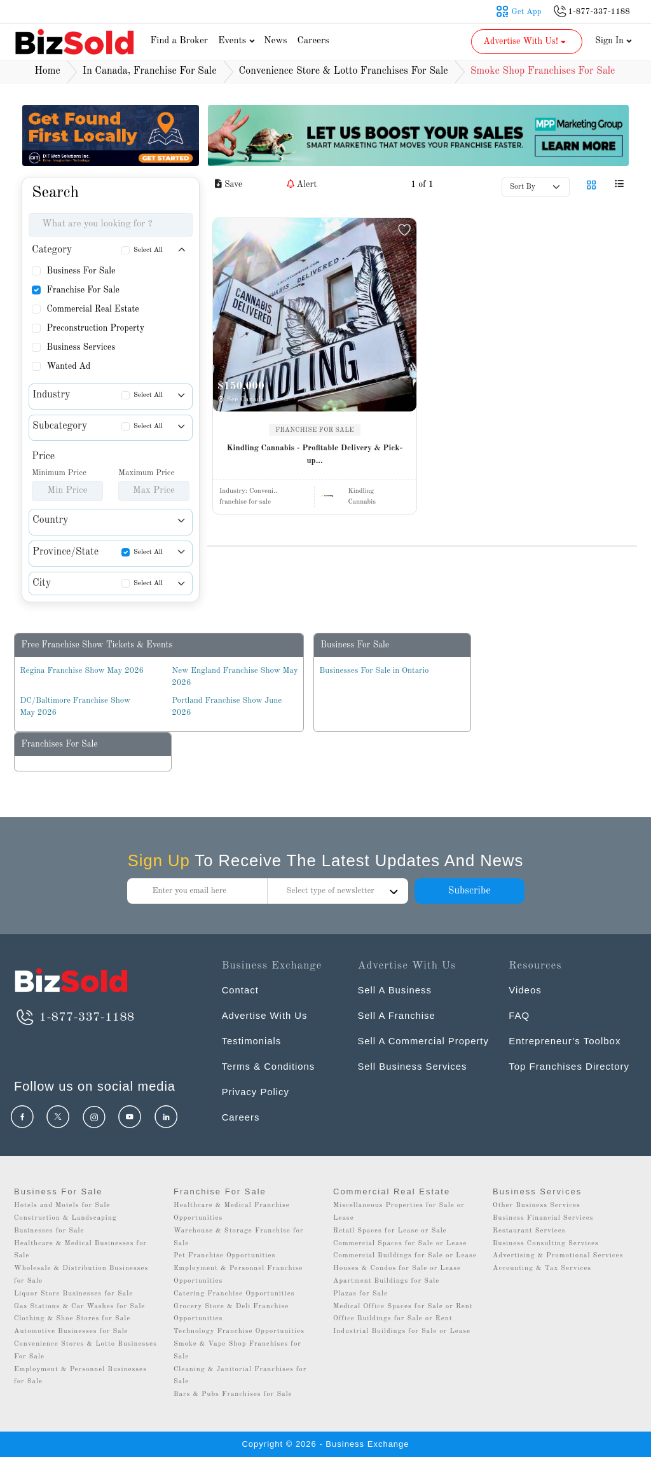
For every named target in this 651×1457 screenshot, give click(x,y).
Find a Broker (179, 41)
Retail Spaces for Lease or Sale (390, 1230)
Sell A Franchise (396, 1015)
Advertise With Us (265, 1015)
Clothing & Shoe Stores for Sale (72, 1318)
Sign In (613, 40)
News (275, 41)
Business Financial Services (543, 1218)
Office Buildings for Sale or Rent (393, 1318)
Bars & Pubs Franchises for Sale (233, 1394)
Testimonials (252, 1040)
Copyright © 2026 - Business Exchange (325, 1444)
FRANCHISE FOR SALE (314, 430)
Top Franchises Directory (569, 1066)
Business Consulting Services (546, 1243)
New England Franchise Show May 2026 (235, 676)
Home (47, 71)
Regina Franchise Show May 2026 (82, 670)
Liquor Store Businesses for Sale (73, 1293)
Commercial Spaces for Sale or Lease (400, 1243)
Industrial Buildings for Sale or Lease (401, 1331)
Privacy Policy (256, 1091)
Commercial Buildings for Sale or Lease (405, 1255)
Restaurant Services (529, 1230)
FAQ (519, 1015)
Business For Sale (80, 270)
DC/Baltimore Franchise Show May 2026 (75, 706)
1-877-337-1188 (74, 1017)
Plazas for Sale (360, 1293)
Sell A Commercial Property (423, 1040)
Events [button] (237, 41)
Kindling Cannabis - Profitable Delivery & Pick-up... (315, 454)
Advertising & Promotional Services (558, 1255)
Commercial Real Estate (92, 309)
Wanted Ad (68, 366)
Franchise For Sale (83, 290)
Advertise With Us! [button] (525, 41)
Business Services (80, 347)
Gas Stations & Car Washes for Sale (79, 1306)
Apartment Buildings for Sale (386, 1281)
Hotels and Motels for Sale (62, 1205)
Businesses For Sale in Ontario (373, 670)
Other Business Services (536, 1205)
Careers (313, 41)
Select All (148, 250)
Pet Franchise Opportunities (224, 1255)
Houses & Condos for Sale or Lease (397, 1268)
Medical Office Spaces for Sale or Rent (403, 1306)
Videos (525, 989)
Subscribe (469, 891)
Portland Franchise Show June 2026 (227, 706)
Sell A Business (394, 989)
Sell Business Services (412, 1066)
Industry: (248, 491)
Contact (240, 989)
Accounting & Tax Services (542, 1268)
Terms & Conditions (269, 1066)
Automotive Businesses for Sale (71, 1331)
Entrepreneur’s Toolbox (564, 1040)
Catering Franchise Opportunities (234, 1293)
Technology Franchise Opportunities (239, 1331)
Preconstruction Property (95, 328)
